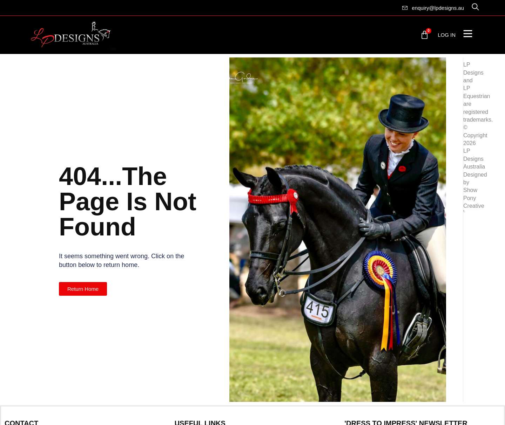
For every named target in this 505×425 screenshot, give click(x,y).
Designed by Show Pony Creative (475, 190)
